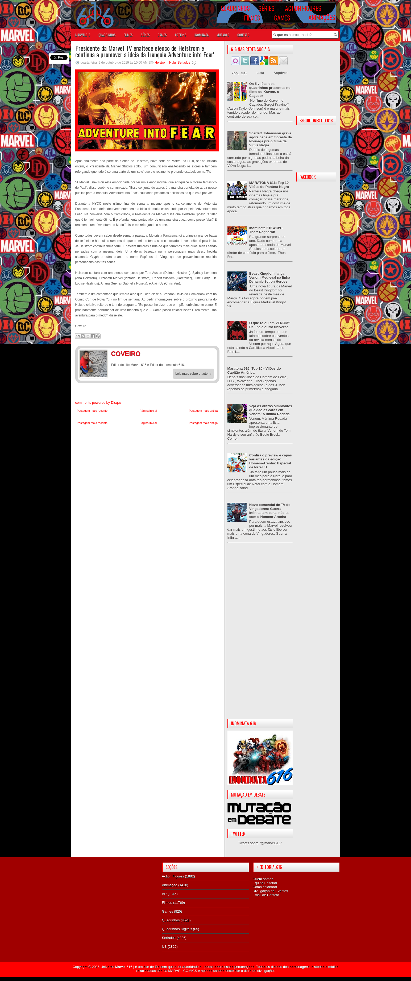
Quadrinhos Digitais (177, 929)
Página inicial (148, 410)
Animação (169, 885)
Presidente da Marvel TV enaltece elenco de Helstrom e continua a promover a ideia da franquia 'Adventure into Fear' (144, 51)
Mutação (223, 35)
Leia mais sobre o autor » (193, 374)
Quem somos (263, 879)
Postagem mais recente (92, 410)
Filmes (167, 903)
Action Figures (173, 876)
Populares (239, 73)
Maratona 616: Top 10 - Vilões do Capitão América (254, 370)
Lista (260, 73)
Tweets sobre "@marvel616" (260, 843)
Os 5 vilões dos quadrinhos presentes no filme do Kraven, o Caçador (269, 90)
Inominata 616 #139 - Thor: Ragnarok (266, 230)
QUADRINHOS (107, 35)
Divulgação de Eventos (270, 891)
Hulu (172, 62)
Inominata (201, 35)
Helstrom (161, 62)
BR (164, 894)
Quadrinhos (171, 920)
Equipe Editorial (265, 883)
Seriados (183, 62)
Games (167, 911)
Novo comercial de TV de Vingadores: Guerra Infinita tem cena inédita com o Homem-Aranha (269, 511)
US (164, 947)
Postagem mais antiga (203, 410)
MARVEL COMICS (182, 971)
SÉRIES (145, 35)
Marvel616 (82, 35)
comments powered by (98, 403)
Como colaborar (265, 887)
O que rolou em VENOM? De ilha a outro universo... (270, 325)
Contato (243, 35)
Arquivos (281, 73)
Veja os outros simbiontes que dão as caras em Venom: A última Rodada (270, 410)
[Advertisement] (260, 635)
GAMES (162, 35)
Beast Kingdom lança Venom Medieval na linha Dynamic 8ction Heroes (269, 277)
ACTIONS (180, 35)
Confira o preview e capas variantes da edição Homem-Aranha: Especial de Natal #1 (270, 461)
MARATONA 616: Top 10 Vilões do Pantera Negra (269, 185)
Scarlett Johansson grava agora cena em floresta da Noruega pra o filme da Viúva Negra (270, 139)
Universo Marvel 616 (116, 967)
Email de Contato (266, 895)
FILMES (128, 35)
